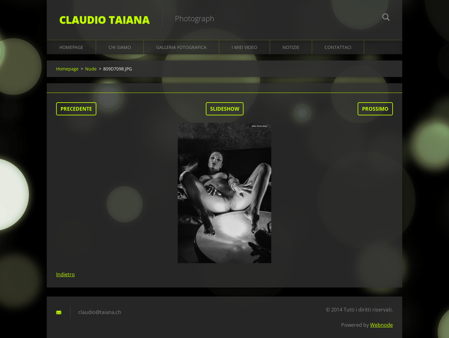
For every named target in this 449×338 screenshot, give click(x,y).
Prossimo (375, 108)
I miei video (244, 47)
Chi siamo (120, 47)
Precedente (76, 108)
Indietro (65, 274)
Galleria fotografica (181, 47)
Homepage (71, 47)
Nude (91, 69)
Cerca (386, 18)
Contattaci (338, 47)
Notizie (290, 47)
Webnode (381, 324)
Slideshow (224, 108)
